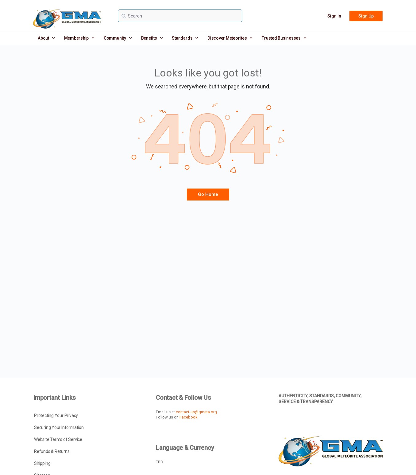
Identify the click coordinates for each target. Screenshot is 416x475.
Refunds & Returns (51, 451)
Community (118, 38)
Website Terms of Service (58, 439)
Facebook (188, 417)
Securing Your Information (59, 427)
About (46, 38)
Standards (185, 38)
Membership (79, 38)
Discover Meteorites (229, 38)
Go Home (208, 194)
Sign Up (366, 16)
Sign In (334, 16)
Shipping (42, 463)
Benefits (152, 38)
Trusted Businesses (284, 38)
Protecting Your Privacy (56, 415)
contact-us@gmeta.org (196, 412)
